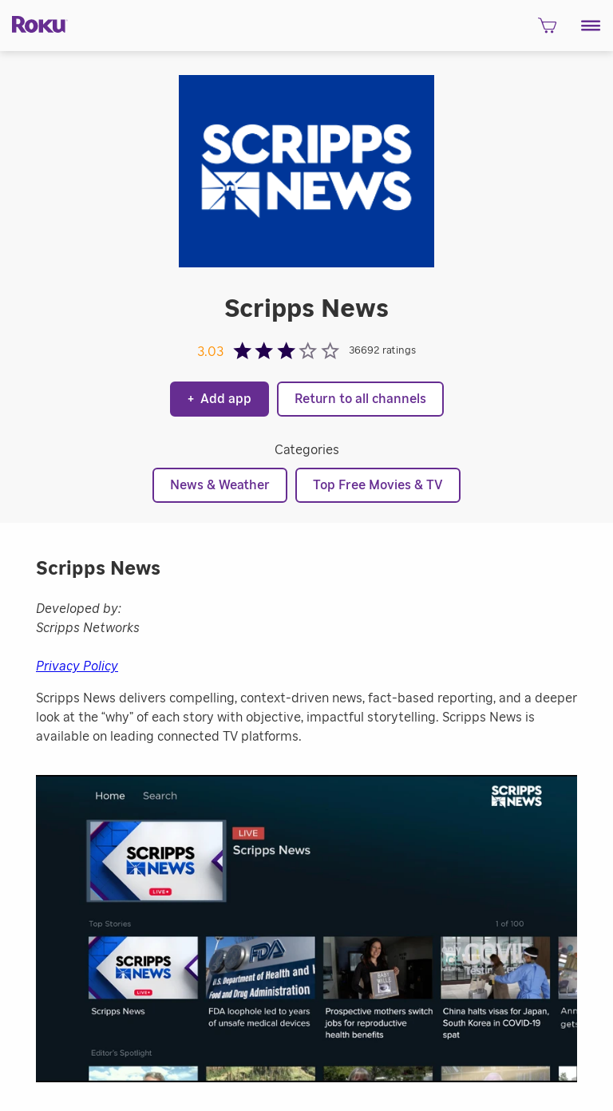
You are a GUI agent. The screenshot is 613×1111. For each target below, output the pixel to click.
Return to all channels (360, 399)
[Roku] (34, 23)
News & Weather (220, 485)
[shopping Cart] (547, 30)
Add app (219, 399)
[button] (591, 25)
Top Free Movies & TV (378, 485)
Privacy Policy (77, 666)
